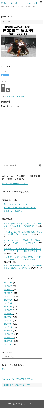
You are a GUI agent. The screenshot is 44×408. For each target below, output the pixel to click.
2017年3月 (8, 324)
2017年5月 (8, 317)
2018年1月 (8, 290)
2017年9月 (8, 303)
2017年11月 (9, 297)
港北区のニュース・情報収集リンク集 (20, 208)
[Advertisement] (22, 141)
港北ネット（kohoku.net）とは (17, 204)
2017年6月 (8, 314)
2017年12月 (9, 293)
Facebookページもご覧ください (17, 379)
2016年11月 (9, 338)
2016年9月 (8, 344)
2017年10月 (9, 300)
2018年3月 (8, 283)
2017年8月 (8, 307)
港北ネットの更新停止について (15, 184)
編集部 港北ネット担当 (14, 97)
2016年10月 (9, 341)
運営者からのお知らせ (13, 211)
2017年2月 (8, 327)
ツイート (5, 369)
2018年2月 (8, 286)
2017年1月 (8, 331)
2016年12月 (9, 334)
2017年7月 (8, 310)
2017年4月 (8, 320)
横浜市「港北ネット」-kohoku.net (19, 3)
